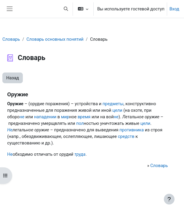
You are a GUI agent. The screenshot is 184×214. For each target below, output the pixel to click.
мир (65, 116)
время (84, 116)
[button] (65, 9)
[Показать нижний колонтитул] (169, 199)
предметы (113, 103)
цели (117, 110)
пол (80, 123)
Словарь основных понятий (55, 39)
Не (9, 130)
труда (80, 154)
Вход (174, 9)
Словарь (11, 39)
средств (126, 136)
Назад (12, 78)
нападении (45, 116)
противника (131, 130)
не (22, 116)
